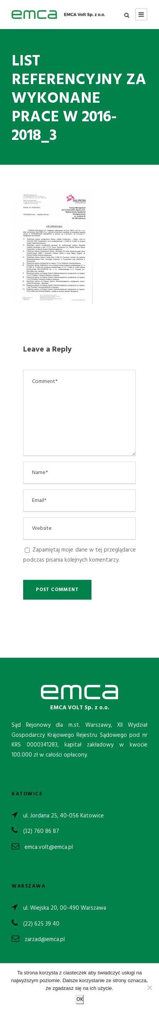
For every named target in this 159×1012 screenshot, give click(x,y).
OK (79, 999)
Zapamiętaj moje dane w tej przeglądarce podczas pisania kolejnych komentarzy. (79, 555)
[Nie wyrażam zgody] (149, 987)
